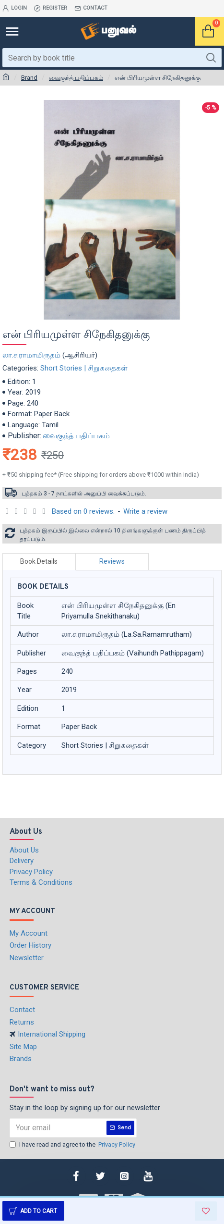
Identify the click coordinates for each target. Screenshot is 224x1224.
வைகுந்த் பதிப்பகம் (76, 77)
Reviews (112, 561)
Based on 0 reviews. (83, 511)
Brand (29, 77)
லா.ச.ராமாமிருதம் (31, 355)
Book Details (39, 561)
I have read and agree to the (73, 1145)
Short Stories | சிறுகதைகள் (84, 368)
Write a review (145, 511)
